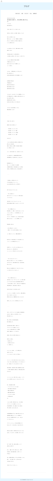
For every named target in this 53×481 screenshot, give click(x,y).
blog (30, 13)
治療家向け (35, 13)
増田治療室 (24, 479)
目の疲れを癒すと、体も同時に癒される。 (18, 20)
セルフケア (26, 13)
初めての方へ (18, 13)
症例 (22, 13)
